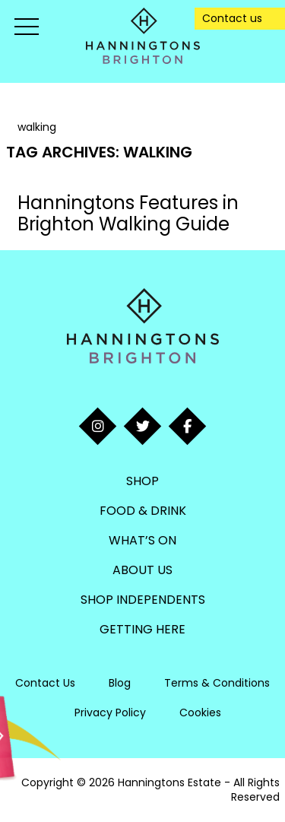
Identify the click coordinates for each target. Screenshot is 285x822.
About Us (142, 570)
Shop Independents (143, 599)
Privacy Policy (110, 712)
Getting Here (142, 629)
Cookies (200, 712)
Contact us (232, 18)
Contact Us (45, 682)
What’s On (142, 540)
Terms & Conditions (217, 682)
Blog (120, 682)
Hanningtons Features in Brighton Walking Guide (128, 213)
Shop (142, 481)
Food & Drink (143, 510)
